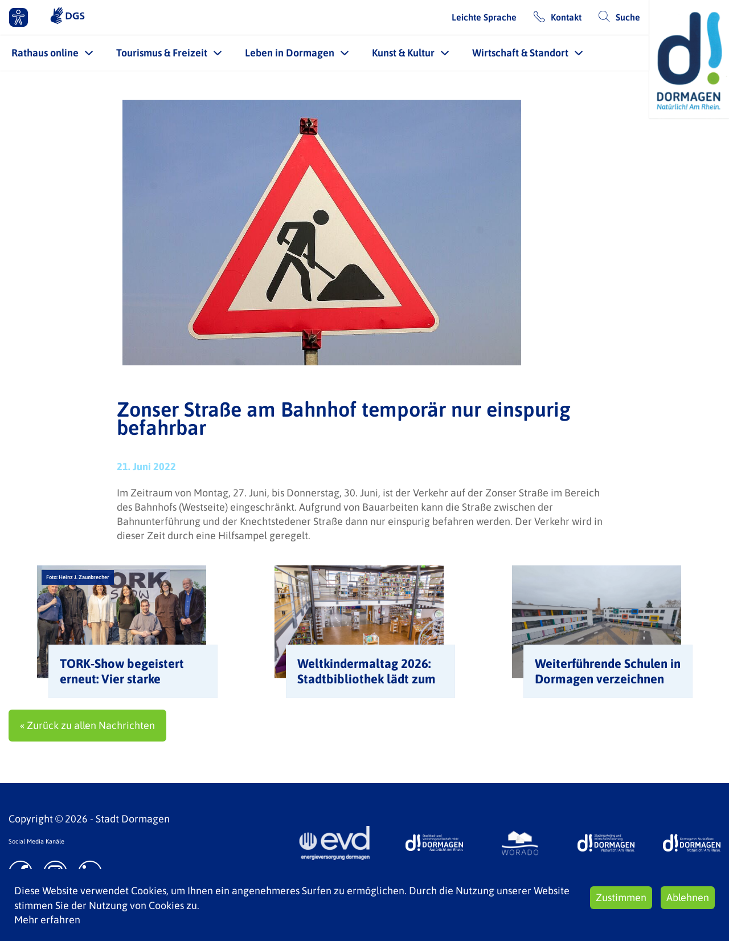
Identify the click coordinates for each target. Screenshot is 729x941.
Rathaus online (45, 53)
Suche (628, 17)
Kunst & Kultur (403, 53)
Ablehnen (687, 897)
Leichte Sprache (484, 17)
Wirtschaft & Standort (520, 53)
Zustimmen (621, 897)
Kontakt (566, 17)
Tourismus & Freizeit (161, 53)
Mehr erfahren (47, 920)
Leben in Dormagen (289, 53)
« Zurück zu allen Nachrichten (87, 725)
